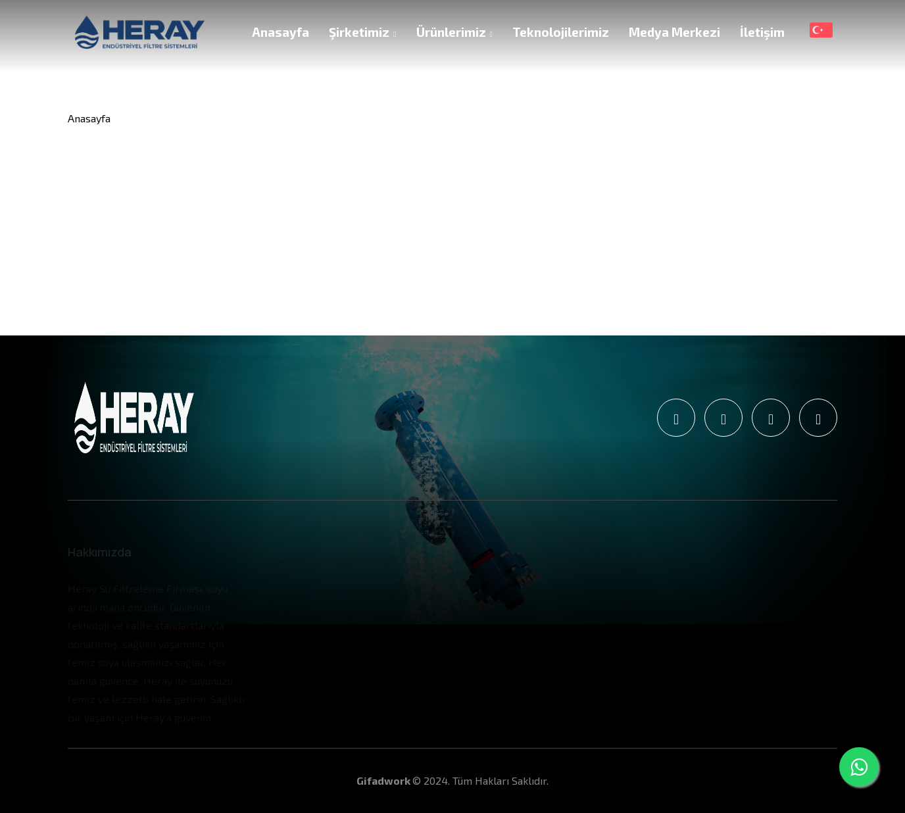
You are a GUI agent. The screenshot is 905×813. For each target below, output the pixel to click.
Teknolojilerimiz (560, 31)
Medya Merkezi (674, 31)
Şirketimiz (362, 31)
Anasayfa (280, 31)
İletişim (762, 31)
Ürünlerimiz (454, 31)
